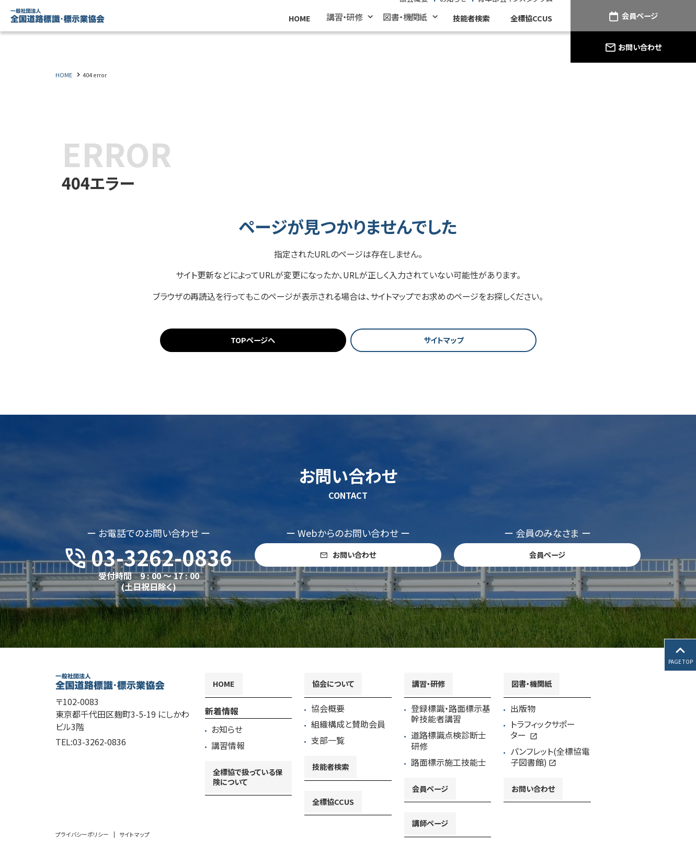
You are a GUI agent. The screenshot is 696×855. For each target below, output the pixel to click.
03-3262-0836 (99, 745)
